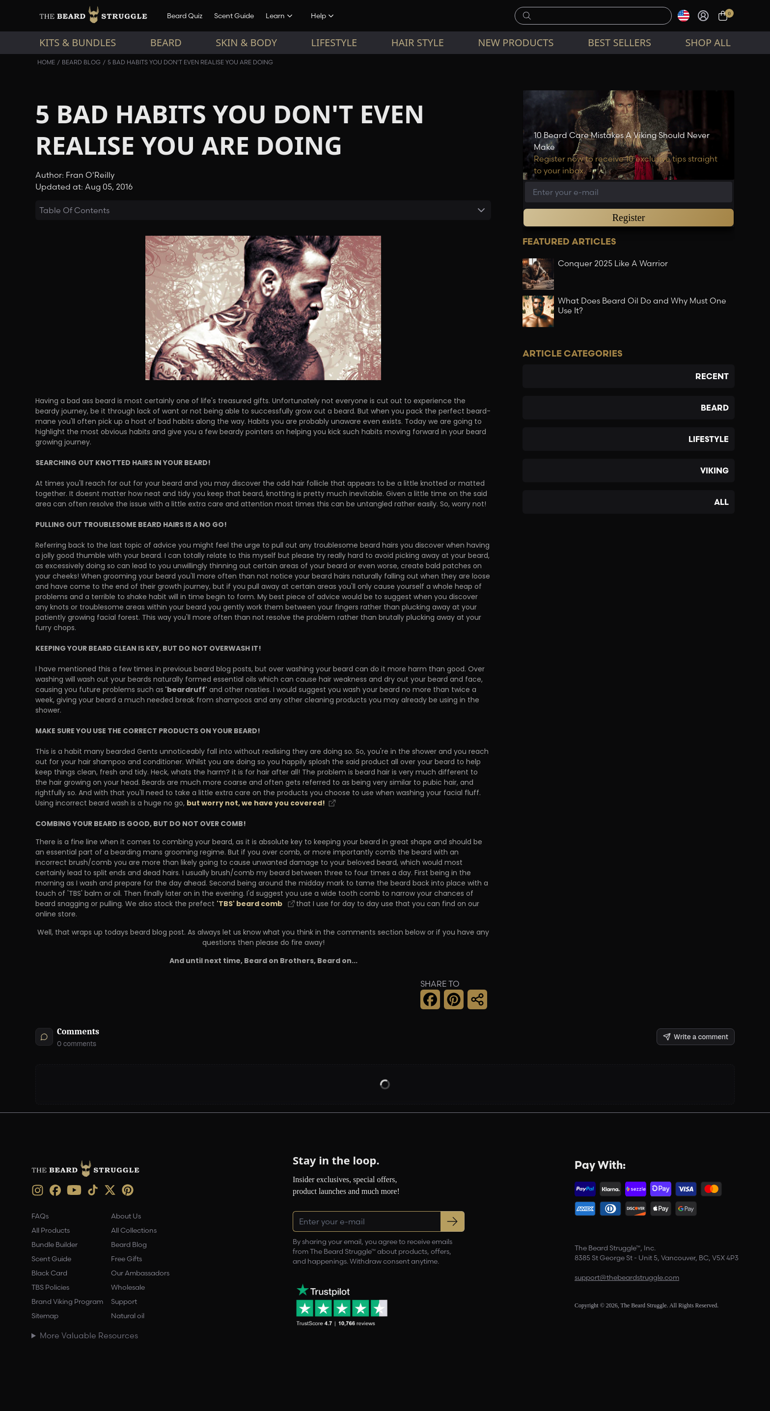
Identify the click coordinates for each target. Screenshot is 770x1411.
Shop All (708, 42)
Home (46, 62)
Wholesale (128, 1287)
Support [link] (124, 1301)
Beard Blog (81, 62)
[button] (430, 999)
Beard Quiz (184, 15)
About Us (126, 1216)
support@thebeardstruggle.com (627, 1277)
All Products (50, 1230)
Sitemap (44, 1315)
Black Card (49, 1273)
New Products (515, 42)
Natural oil (127, 1315)
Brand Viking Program (67, 1301)
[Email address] (628, 192)
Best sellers (619, 42)
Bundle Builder (54, 1244)
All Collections (134, 1230)
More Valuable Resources (89, 1335)
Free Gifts (126, 1258)
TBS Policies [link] (50, 1287)
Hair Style (417, 42)
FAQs (40, 1216)
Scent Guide (234, 15)
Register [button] (628, 217)
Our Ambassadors (140, 1273)
